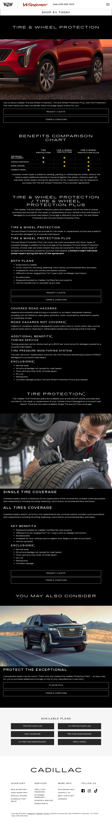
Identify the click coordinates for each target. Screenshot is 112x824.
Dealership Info (66, 789)
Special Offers (19, 796)
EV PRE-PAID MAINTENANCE (32, 742)
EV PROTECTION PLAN (80, 726)
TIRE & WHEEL (79, 742)
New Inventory (19, 789)
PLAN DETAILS (56, 685)
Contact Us (64, 793)
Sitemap (39, 813)
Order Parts (41, 803)
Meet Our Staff (66, 796)
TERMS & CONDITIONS (56, 119)
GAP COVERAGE (32, 734)
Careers (62, 799)
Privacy (47, 813)
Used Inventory (19, 793)
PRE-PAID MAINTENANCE (79, 734)
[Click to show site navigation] (107, 4)
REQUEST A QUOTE (56, 112)
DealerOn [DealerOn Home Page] (31, 813)
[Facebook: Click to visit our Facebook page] (84, 790)
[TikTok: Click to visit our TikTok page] (97, 790)
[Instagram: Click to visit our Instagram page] (90, 790)
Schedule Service (43, 800)
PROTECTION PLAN (32, 726)
